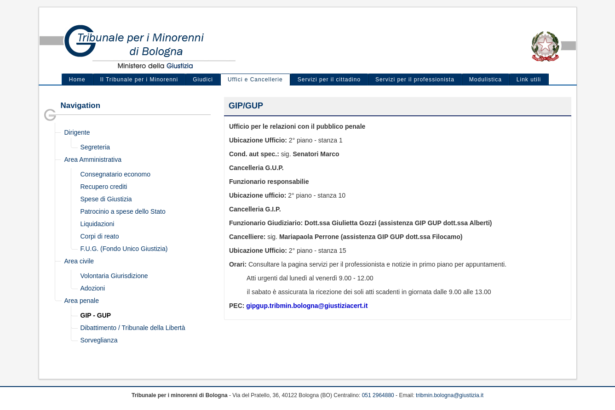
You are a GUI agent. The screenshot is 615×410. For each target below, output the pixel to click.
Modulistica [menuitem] (485, 79)
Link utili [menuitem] (529, 79)
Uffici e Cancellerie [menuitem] (255, 79)
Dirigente (77, 132)
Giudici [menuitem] (203, 79)
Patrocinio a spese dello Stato (123, 211)
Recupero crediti (103, 186)
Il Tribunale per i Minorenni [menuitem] (139, 79)
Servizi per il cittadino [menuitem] (329, 79)
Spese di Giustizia (106, 199)
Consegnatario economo (115, 174)
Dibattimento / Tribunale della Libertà (132, 327)
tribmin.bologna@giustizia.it (449, 395)
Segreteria (95, 147)
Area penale (81, 300)
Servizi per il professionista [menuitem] (414, 79)
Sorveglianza (99, 340)
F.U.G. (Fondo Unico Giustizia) (124, 248)
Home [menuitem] (77, 79)
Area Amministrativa (92, 159)
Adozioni (92, 288)
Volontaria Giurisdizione (114, 275)
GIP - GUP (95, 315)
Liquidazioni (97, 224)
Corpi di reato (99, 236)
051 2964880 (378, 395)
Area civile (79, 261)
